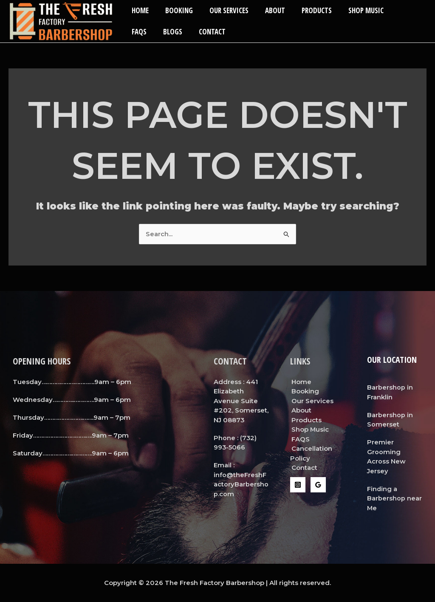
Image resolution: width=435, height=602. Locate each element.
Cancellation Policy (310, 453)
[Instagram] (297, 484)
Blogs (140, 32)
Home (138, 10)
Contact (177, 32)
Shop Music (354, 10)
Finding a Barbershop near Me (394, 498)
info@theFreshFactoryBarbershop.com (241, 484)
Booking (175, 10)
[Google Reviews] (318, 484)
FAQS (393, 10)
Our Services (223, 10)
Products (307, 10)
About (267, 10)
